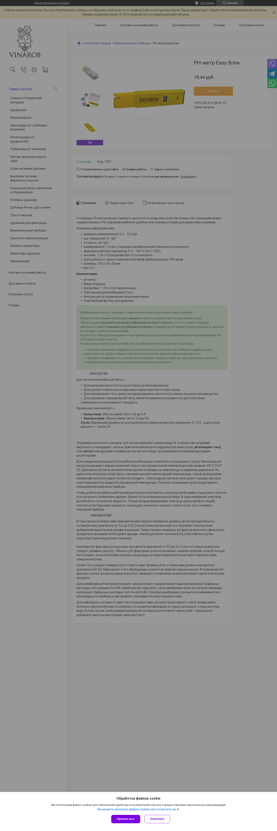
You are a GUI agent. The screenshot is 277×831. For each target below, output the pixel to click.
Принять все (126, 818)
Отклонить (157, 818)
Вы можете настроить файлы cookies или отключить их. (137, 809)
